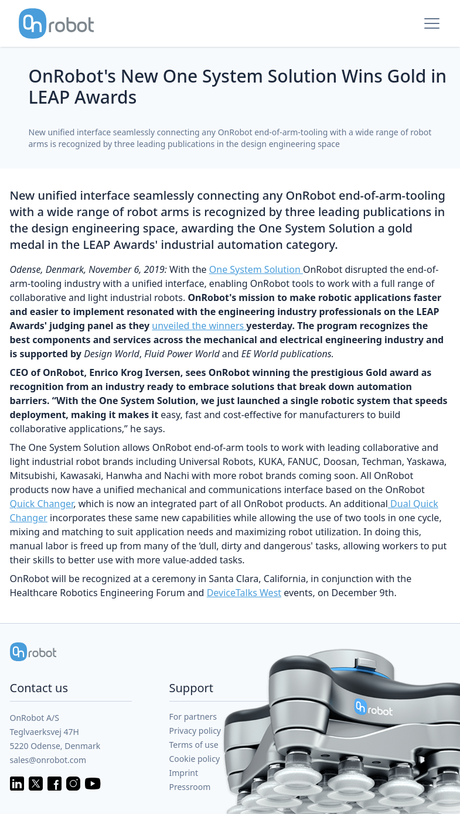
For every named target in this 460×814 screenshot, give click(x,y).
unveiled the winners (199, 325)
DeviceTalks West (244, 592)
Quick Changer (42, 503)
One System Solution (256, 269)
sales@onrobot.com (48, 759)
